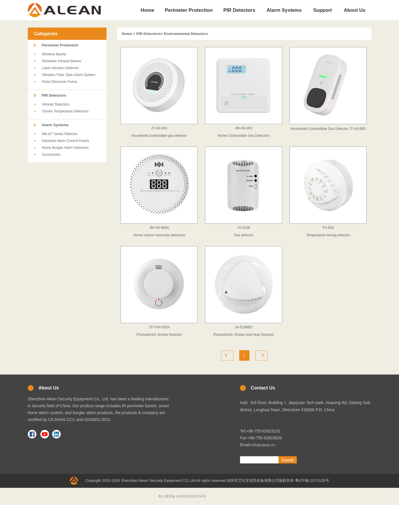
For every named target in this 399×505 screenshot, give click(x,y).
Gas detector (243, 235)
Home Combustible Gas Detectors (244, 136)
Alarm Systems (55, 125)
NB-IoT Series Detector (60, 134)
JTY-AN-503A (159, 327)
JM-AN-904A (159, 228)
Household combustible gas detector (159, 136)
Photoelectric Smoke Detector (159, 335)
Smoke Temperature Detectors (65, 111)
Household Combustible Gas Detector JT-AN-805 (327, 129)
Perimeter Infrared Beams (61, 61)
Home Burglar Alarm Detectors (65, 148)
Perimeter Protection (60, 45)
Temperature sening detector (328, 235)
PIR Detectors (54, 95)
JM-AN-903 (243, 128)
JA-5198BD (243, 327)
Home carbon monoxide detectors (159, 235)
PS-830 (328, 228)
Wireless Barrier (54, 54)
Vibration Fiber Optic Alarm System (69, 75)
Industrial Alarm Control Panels (65, 141)
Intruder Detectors (56, 104)
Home (127, 34)
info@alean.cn (263, 445)
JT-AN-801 (159, 128)
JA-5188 (243, 228)
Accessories (51, 155)
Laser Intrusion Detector (60, 68)
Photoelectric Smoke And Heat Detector (243, 335)
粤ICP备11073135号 (312, 480)
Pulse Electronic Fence (59, 82)
